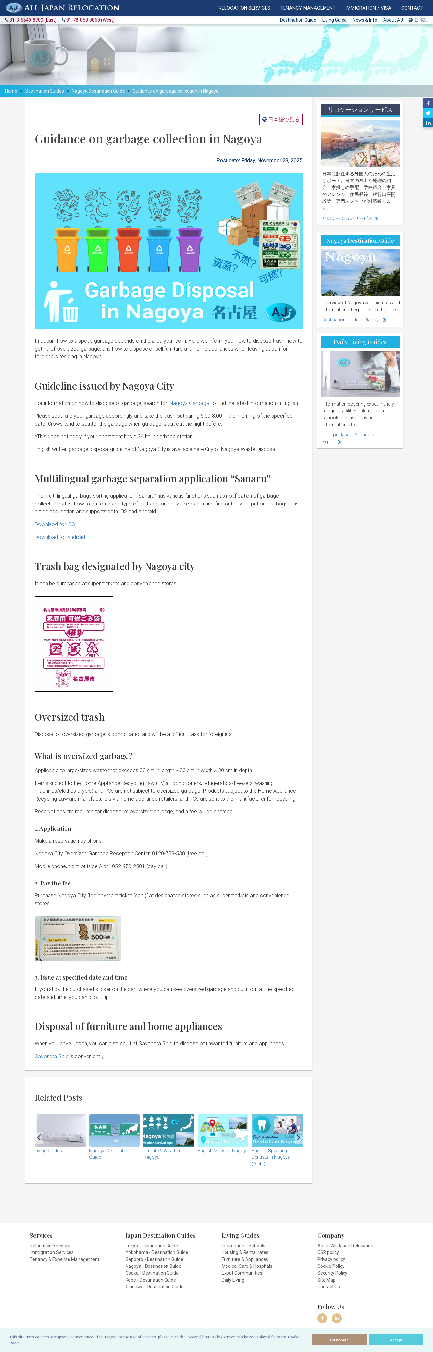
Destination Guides (44, 91)
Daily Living (233, 1280)
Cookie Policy (330, 1266)
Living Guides (48, 1150)
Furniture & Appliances (245, 1259)
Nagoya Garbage (189, 403)
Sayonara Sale (52, 1056)
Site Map (326, 1280)
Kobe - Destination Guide (151, 1280)
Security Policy (332, 1273)
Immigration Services (52, 1252)
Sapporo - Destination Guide (154, 1259)
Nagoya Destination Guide (98, 91)
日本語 (418, 20)
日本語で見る (283, 119)
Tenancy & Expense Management (64, 1259)
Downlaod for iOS (55, 524)
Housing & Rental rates (245, 1252)
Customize (339, 1340)
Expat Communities (242, 1273)
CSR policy (328, 1252)
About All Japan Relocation (345, 1245)
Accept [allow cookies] (396, 1340)
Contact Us (328, 1286)
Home (11, 91)
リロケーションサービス (347, 218)
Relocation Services (50, 1245)
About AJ (393, 20)
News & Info (365, 20)
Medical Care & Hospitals (247, 1266)
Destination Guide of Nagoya (351, 319)
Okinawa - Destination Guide (155, 1286)
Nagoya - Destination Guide (153, 1266)
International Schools (243, 1245)
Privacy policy (331, 1259)
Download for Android (60, 537)
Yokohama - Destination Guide (157, 1252)
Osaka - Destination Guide (152, 1273)
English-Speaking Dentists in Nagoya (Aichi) (271, 1157)
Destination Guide (298, 20)
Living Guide (334, 20)
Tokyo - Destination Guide (152, 1245)
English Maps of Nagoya (223, 1150)
